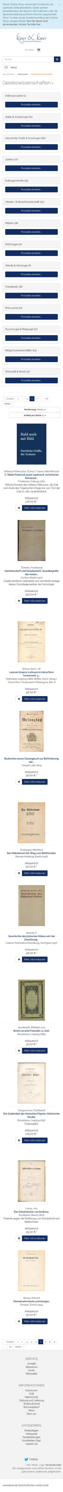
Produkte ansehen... (31, 104)
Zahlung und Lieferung (31, 1400)
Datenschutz (31, 1397)
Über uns (31, 1413)
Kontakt (32, 1363)
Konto (31, 1370)
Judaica (9, 159)
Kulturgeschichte (14, 180)
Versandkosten (53, 1465)
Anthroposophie (14, 95)
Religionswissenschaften (18, 350)
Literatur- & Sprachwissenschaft (22, 202)
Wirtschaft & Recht (15, 371)
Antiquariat (31, 1434)
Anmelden (29, 50)
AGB (31, 1393)
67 (47, 399)
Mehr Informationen (34, 508)
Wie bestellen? (31, 1407)
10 (35, 415)
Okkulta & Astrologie (16, 265)
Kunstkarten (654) (31, 1440)
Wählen (35, 409)
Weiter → (8, 404)
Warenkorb (32, 1367)
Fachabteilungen (31, 1437)
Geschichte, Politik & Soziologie (22, 138)
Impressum (31, 1390)
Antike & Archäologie (16, 117)
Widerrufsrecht (31, 1403)
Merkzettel (31, 1373)
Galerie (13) (32, 1444)
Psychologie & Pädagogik (19, 329)
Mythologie (11, 244)
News (32, 1410)
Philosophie (11, 308)
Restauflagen (31, 1430)
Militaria (9, 223)
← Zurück (9, 399)
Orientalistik (11, 286)
